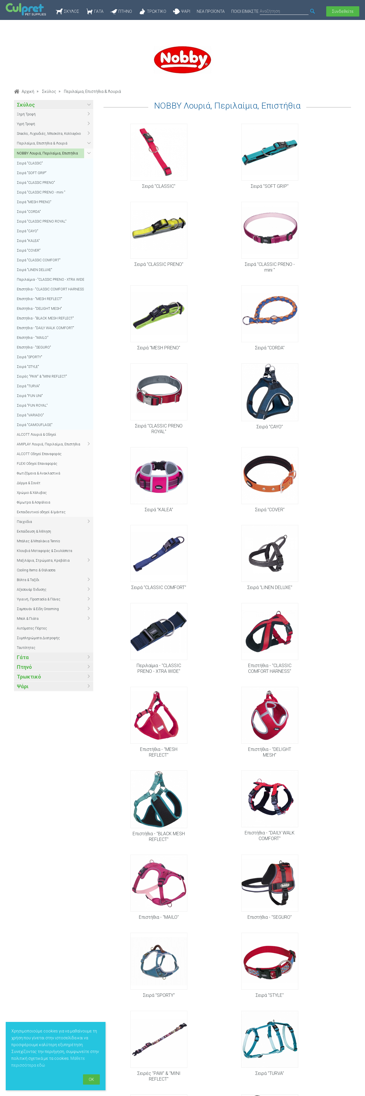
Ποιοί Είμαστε (245, 11)
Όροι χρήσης (143, 1036)
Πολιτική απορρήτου (151, 1044)
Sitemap (139, 1053)
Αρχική (28, 91)
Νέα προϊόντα (211, 11)
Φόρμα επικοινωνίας (301, 1036)
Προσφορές (218, 1036)
